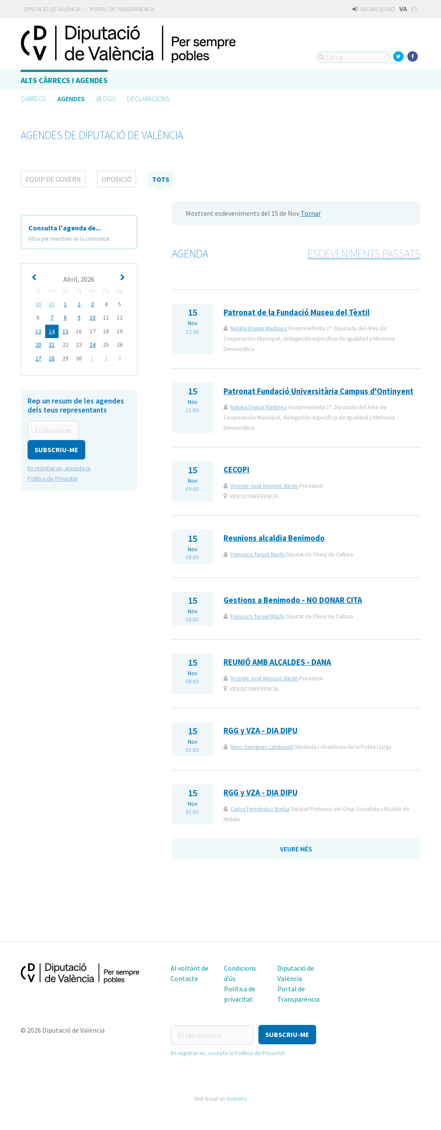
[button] (56, 448)
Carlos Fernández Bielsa (259, 809)
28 (52, 357)
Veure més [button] (296, 848)
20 (38, 344)
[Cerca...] (353, 57)
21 (52, 344)
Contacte (184, 978)
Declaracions (148, 98)
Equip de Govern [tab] (53, 179)
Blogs (105, 98)
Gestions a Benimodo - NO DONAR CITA (293, 600)
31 (52, 304)
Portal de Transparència (122, 9)
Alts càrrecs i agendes (64, 80)
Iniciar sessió (373, 9)
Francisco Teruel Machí (257, 554)
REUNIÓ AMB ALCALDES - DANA (277, 662)
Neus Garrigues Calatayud (261, 747)
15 (65, 331)
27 (38, 357)
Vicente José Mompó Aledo (264, 486)
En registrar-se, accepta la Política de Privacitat (228, 1051)
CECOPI (236, 470)
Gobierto (237, 1097)
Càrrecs (33, 98)
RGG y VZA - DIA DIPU (261, 731)
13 (38, 331)
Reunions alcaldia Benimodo (274, 538)
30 (38, 304)
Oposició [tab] (117, 179)
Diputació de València (52, 9)
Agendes (71, 98)
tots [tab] (160, 179)
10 (93, 317)
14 (52, 331)
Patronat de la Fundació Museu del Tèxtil (297, 312)
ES (414, 9)
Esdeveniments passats (363, 254)
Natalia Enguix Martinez (258, 328)
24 (93, 344)
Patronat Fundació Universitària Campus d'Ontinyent (318, 391)
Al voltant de (189, 968)
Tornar (311, 213)
